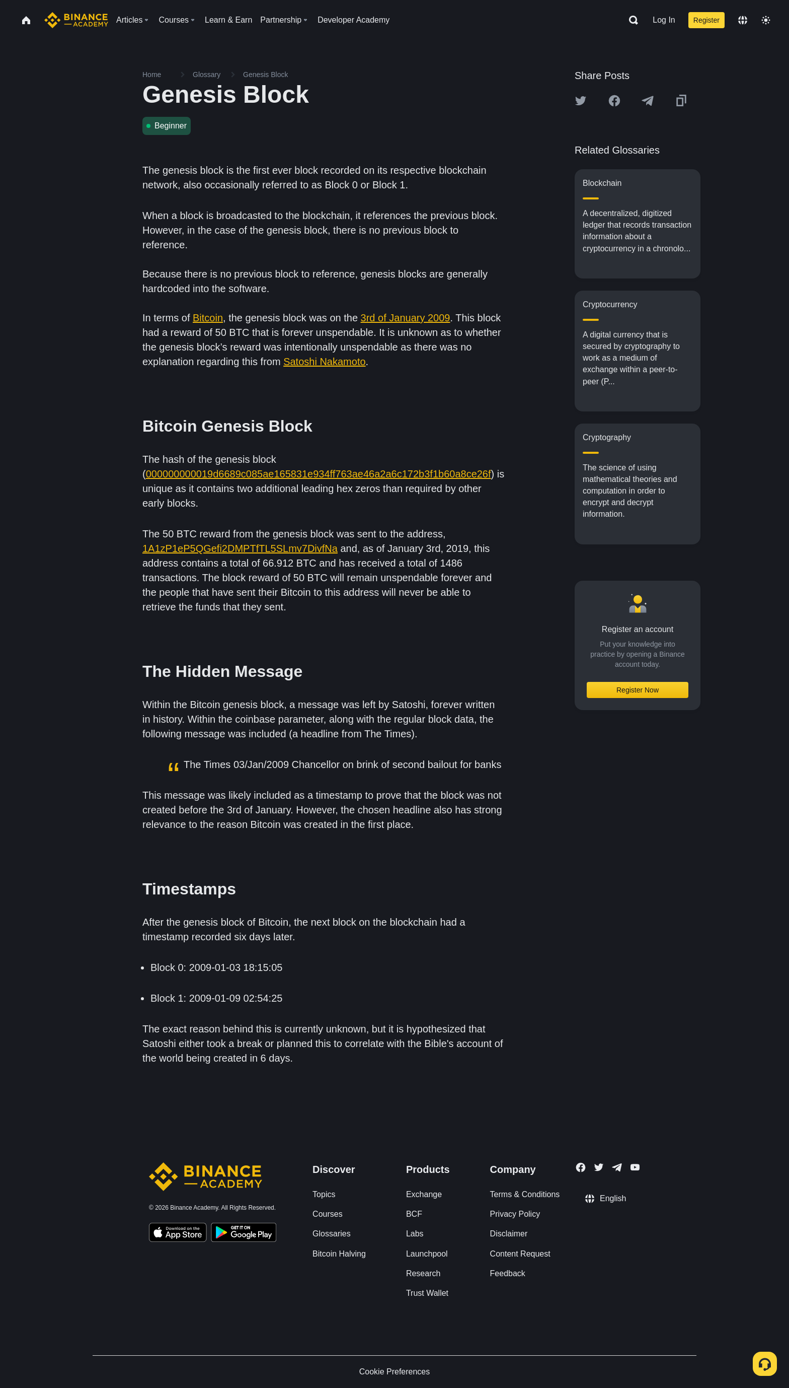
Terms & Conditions (525, 1194)
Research (423, 1273)
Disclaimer (509, 1233)
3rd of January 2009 (405, 317)
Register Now (637, 690)
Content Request (520, 1254)
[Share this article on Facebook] (614, 101)
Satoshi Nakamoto (324, 361)
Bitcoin (208, 317)
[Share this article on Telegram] (648, 101)
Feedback (507, 1273)
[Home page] (76, 20)
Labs (415, 1233)
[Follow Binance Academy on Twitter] (599, 1167)
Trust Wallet (427, 1293)
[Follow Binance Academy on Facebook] (581, 1167)
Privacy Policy (515, 1214)
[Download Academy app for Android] (243, 1234)
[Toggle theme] (766, 20)
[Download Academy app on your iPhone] (178, 1234)
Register (706, 20)
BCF (414, 1214)
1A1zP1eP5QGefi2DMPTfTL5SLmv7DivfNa (240, 548)
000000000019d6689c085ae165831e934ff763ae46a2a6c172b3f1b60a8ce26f (318, 473)
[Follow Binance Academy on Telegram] (617, 1167)
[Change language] (743, 20)
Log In (664, 20)
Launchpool (427, 1254)
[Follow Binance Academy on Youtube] (635, 1167)
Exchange (424, 1194)
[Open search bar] (630, 20)
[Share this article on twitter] (581, 101)
